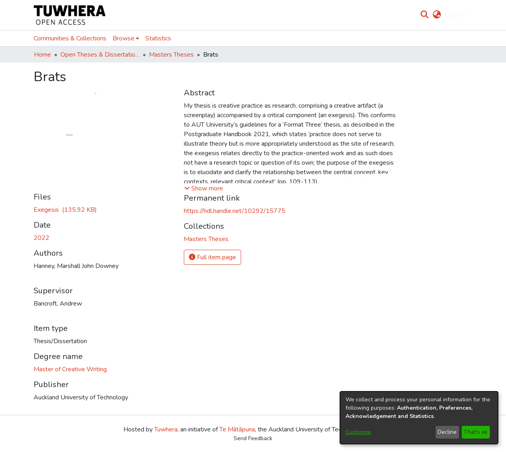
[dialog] (419, 417)
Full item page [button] (212, 257)
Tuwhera (165, 429)
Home (42, 54)
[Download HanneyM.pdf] (65, 209)
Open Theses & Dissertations (100, 54)
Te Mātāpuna (237, 429)
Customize (358, 432)
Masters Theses (171, 54)
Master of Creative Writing (70, 369)
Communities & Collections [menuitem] (70, 38)
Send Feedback (253, 438)
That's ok (475, 432)
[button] (203, 188)
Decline (447, 432)
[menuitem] (437, 15)
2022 (41, 238)
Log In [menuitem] (453, 15)
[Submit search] (425, 15)
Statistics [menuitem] (158, 38)
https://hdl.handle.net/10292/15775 (234, 211)
